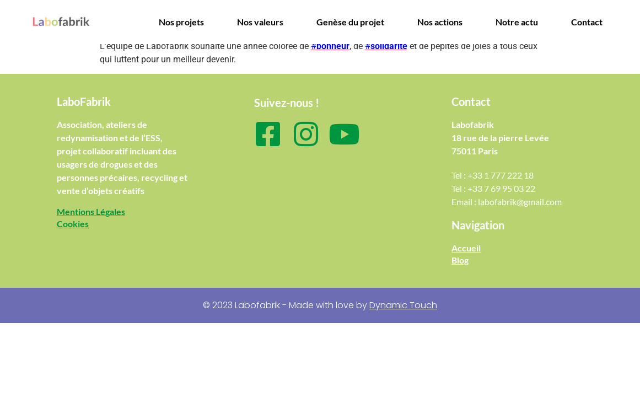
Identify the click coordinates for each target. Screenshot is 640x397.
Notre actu (517, 22)
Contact (587, 22)
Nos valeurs (260, 22)
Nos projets (181, 22)
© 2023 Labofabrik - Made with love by (320, 305)
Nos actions (439, 22)
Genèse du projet (350, 22)
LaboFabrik (84, 101)
